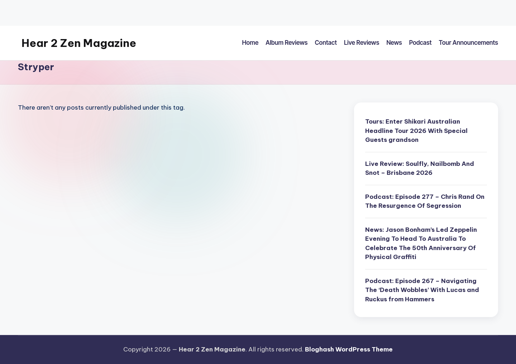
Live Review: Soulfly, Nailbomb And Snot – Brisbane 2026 (419, 168)
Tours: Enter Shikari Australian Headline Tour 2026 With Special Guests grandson (416, 131)
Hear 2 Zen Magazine (79, 43)
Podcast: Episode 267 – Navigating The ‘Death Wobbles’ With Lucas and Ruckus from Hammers (422, 290)
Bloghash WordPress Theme (349, 349)
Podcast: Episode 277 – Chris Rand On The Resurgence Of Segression (424, 201)
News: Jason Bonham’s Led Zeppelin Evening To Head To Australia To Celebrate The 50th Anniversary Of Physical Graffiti (421, 243)
